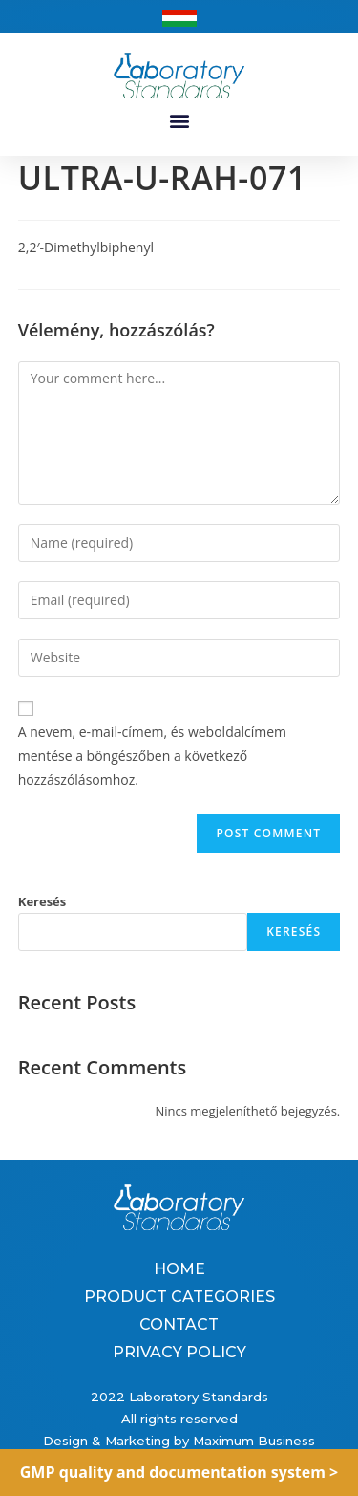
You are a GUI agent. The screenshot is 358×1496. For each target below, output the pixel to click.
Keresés (42, 901)
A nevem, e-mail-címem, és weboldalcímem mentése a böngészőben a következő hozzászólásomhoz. (152, 756)
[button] (179, 121)
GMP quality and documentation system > (179, 1472)
